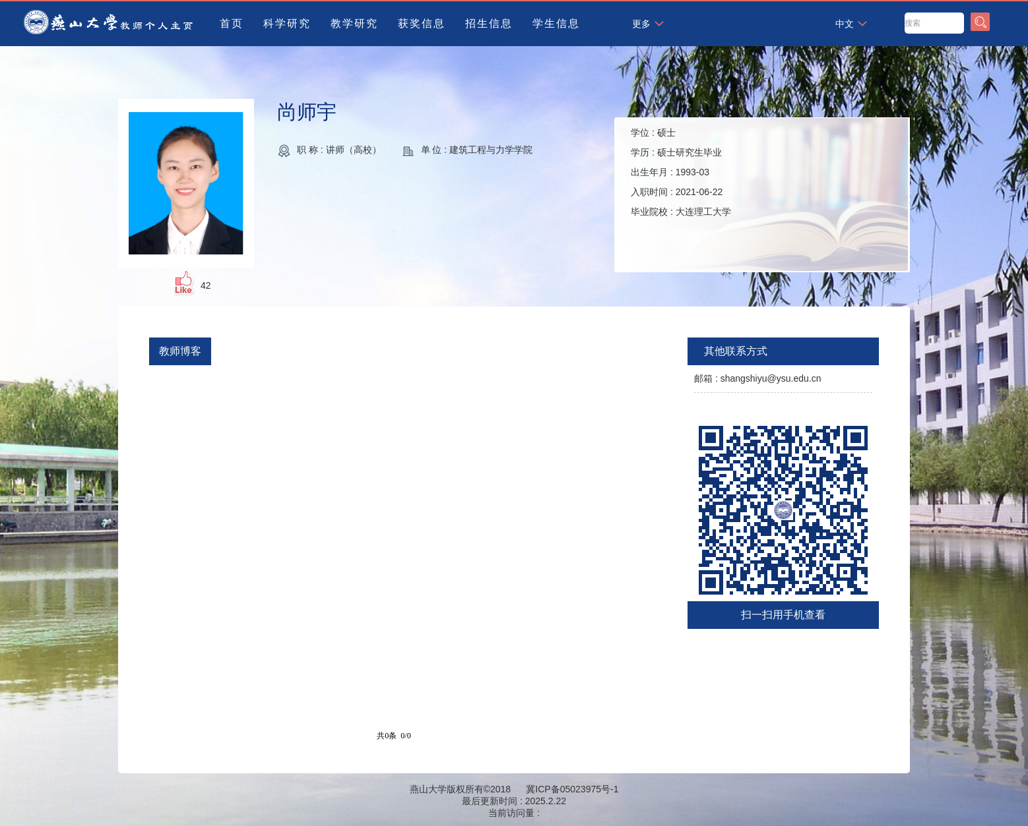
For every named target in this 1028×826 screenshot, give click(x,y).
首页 (231, 23)
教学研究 (354, 23)
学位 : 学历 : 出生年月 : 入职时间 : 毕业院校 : (681, 172)
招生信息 (489, 23)
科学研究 (287, 23)
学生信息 (556, 23)
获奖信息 (421, 23)
